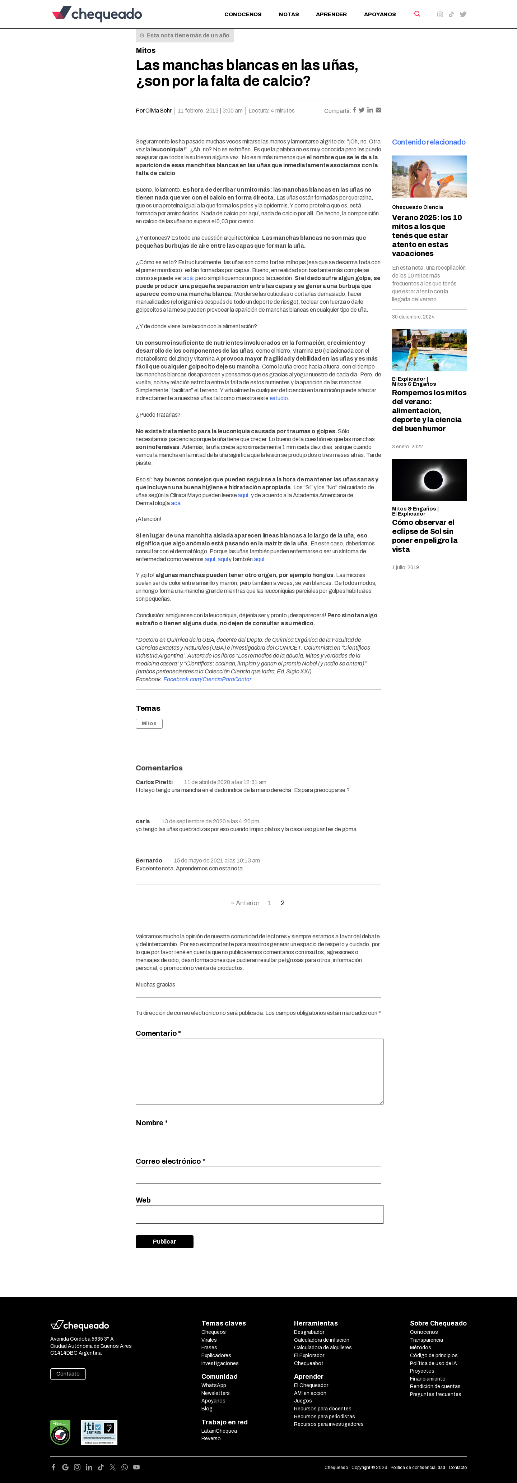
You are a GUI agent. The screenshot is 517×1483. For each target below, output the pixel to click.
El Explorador (309, 1355)
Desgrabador (309, 1332)
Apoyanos (380, 14)
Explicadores (216, 1355)
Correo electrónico (170, 1161)
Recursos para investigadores (329, 1424)
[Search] (416, 14)
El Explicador (408, 379)
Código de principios (434, 1355)
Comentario (158, 1033)
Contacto (68, 1374)
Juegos (303, 1401)
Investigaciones (220, 1363)
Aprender (331, 14)
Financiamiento (428, 1379)
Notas (289, 14)
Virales (209, 1340)
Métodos (420, 1347)
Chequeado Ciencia (417, 207)
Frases (209, 1347)
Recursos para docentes (322, 1408)
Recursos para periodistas (324, 1416)
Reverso (211, 1438)
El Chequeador (311, 1385)
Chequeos (213, 1332)
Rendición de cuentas (435, 1386)
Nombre (152, 1123)
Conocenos (243, 14)
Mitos (146, 50)
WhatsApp (213, 1385)
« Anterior (245, 903)
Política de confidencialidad (418, 1467)
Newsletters (215, 1393)
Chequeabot (308, 1363)
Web (143, 1200)
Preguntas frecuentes (435, 1394)
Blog (207, 1408)
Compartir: (337, 111)
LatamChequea (219, 1431)
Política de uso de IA (433, 1363)
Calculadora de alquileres (323, 1347)
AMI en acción (310, 1393)
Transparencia (426, 1340)
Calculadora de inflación (321, 1340)
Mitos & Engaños (414, 384)
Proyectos (422, 1371)
